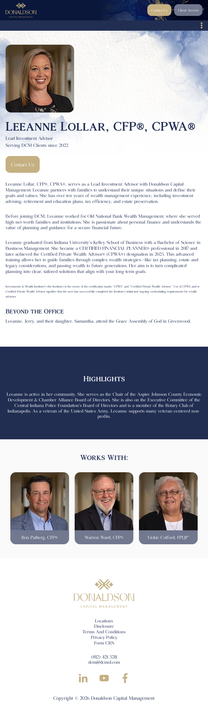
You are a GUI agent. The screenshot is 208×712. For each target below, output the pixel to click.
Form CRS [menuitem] (104, 643)
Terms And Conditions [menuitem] (104, 631)
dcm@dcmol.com (104, 662)
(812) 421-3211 (104, 657)
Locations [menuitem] (104, 621)
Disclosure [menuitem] (104, 626)
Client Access (188, 10)
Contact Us (159, 10)
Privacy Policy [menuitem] (104, 637)
